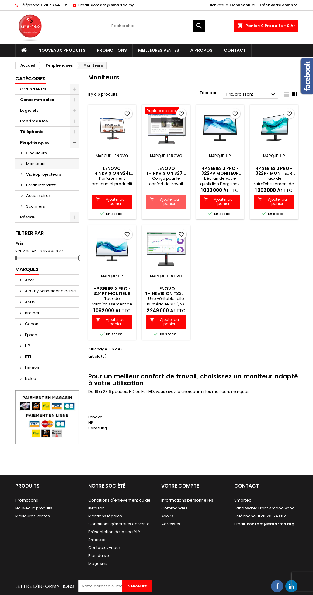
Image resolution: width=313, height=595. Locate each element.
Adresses (170, 524)
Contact (235, 50)
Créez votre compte (277, 5)
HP (27, 346)
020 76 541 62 (54, 5)
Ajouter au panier (110, 201)
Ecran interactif (41, 185)
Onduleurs (36, 153)
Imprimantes (34, 121)
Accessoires (38, 196)
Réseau (28, 217)
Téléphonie (31, 132)
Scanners (35, 206)
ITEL (28, 357)
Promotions (112, 50)
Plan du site (99, 555)
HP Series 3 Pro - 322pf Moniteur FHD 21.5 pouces (274, 173)
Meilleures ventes (158, 50)
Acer (29, 280)
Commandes (174, 508)
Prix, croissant (251, 94)
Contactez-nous (104, 548)
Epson (30, 335)
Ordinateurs (33, 89)
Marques (27, 269)
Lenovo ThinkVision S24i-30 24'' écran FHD (112, 173)
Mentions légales (105, 516)
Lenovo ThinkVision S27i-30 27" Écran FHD (166, 173)
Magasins (97, 563)
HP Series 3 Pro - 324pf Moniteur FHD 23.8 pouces (112, 293)
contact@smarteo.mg (113, 5)
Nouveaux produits (61, 50)
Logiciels (29, 110)
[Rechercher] (156, 26)
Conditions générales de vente (119, 524)
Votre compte (180, 485)
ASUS (29, 302)
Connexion (240, 5)
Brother (32, 313)
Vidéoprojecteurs (43, 174)
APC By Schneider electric (50, 291)
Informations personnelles (187, 500)
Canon (31, 324)
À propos (201, 50)
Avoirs (167, 516)
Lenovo (31, 368)
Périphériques (34, 142)
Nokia (30, 379)
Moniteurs (36, 164)
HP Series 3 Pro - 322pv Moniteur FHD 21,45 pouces (220, 173)
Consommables (37, 100)
